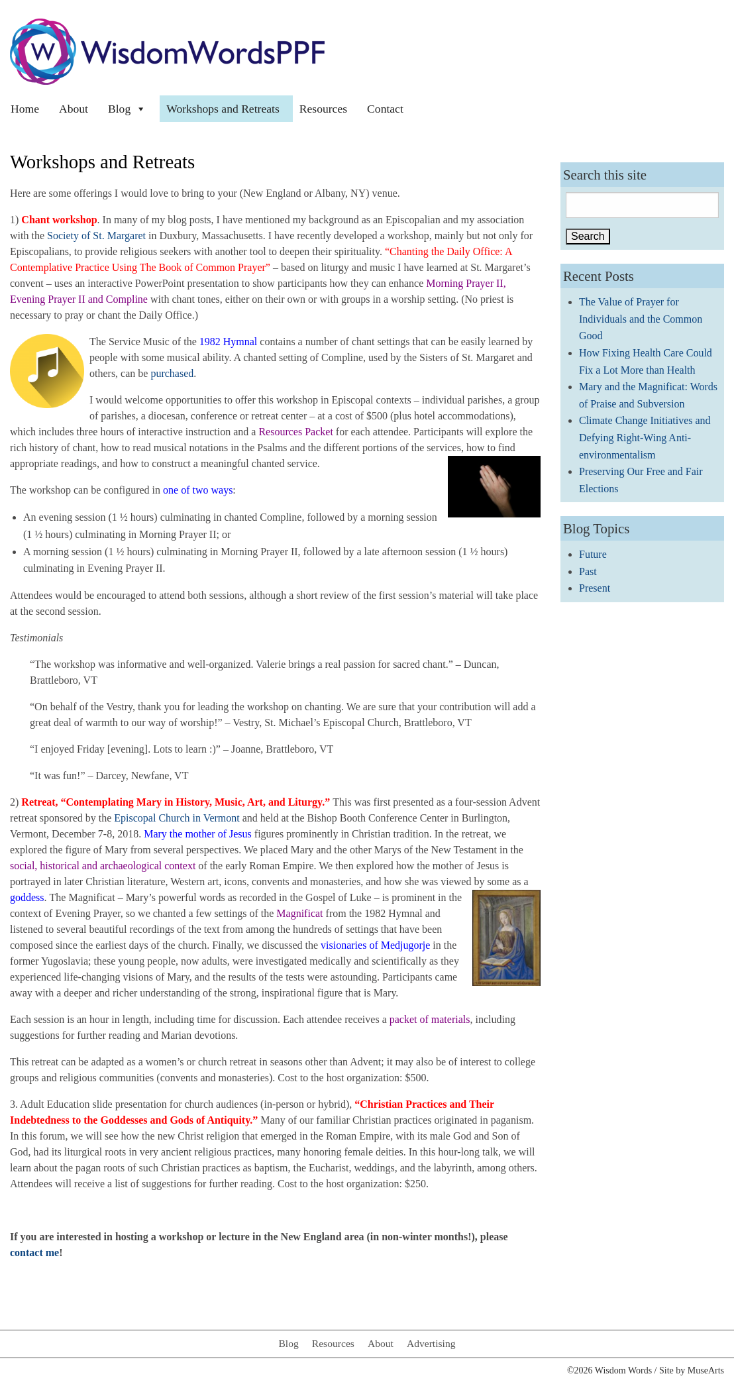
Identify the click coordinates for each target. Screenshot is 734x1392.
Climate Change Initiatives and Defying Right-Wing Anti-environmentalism (645, 437)
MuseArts (706, 1370)
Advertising (431, 1343)
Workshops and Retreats (223, 108)
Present (594, 588)
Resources (323, 108)
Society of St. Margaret (96, 235)
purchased (171, 373)
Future (593, 554)
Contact (385, 108)
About (73, 108)
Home (25, 108)
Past (588, 571)
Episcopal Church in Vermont (176, 818)
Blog (127, 108)
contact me (34, 1252)
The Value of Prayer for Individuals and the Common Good (640, 318)
